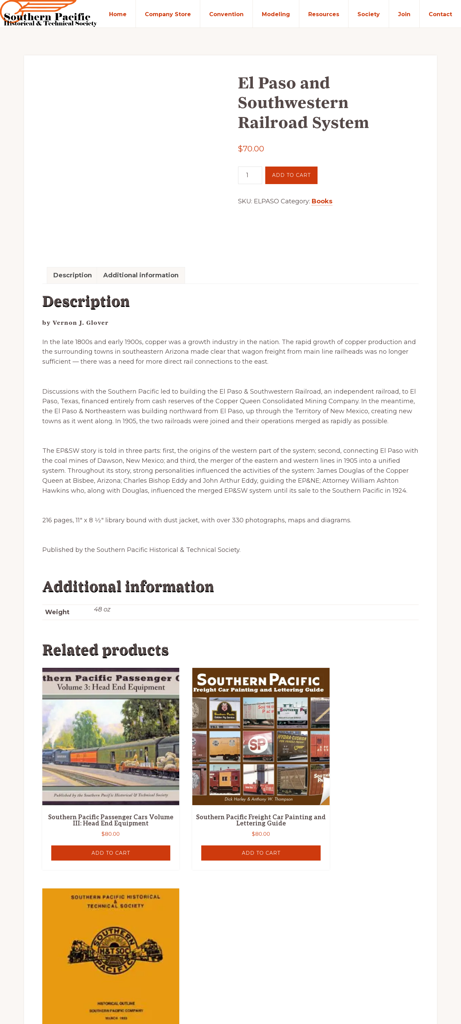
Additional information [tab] (141, 227)
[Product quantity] (250, 176)
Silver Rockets (71, 983)
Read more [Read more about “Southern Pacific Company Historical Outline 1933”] (360, 783)
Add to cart (291, 176)
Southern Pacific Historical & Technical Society (132, 975)
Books (322, 202)
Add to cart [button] (100, 783)
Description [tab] (73, 227)
